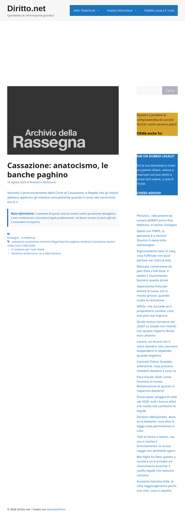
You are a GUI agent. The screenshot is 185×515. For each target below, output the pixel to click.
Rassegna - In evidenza (21, 237)
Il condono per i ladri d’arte (27, 249)
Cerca (170, 90)
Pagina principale (124, 10)
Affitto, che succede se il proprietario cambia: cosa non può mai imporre (155, 311)
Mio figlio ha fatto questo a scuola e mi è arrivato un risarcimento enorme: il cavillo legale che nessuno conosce (156, 466)
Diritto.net (26, 8)
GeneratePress (56, 509)
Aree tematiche (88, 10)
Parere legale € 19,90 (159, 10)
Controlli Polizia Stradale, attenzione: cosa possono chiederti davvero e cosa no (156, 366)
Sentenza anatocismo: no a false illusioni (36, 253)
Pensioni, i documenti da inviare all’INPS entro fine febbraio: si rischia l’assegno (157, 220)
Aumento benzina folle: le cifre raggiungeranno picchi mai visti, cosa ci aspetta (157, 486)
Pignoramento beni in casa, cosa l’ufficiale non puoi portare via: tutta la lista (156, 255)
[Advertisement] (92, 48)
